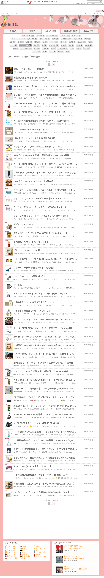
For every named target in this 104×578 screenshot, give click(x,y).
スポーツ (37, 546)
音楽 (22, 552)
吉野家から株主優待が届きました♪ (74, 558)
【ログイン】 (100, 13)
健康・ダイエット (11, 552)
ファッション (10, 548)
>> (79, 3)
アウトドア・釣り (40, 548)
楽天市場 (100, 3)
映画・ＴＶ (24, 550)
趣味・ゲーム (25, 548)
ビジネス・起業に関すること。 (73, 546)
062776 (99, 11)
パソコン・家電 (39, 552)
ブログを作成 (93, 3)
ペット (23, 546)
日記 (7, 13)
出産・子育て (10, 546)
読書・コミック (26, 554)
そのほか (5, 3)
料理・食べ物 (10, 556)
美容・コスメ (10, 550)
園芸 (22, 558)
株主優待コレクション (70, 556)
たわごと (66, 566)
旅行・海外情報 (26, 556)
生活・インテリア (11, 554)
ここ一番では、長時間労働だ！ (73, 548)
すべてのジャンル (40, 556)
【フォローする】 (90, 13)
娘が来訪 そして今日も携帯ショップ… (76, 569)
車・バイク (38, 550)
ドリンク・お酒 (11, 558)
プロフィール (13, 13)
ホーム (3, 13)
